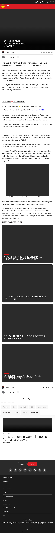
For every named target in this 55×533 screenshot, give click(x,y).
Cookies (5, 509)
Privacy (4, 502)
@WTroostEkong (19, 101)
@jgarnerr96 (6, 101)
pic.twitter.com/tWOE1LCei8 (31, 106)
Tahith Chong (7, 421)
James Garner (41, 416)
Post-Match (22, 416)
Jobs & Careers (7, 498)
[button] (8, 6)
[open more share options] (18, 57)
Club (31, 416)
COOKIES (27, 520)
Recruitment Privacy (8, 505)
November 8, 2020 (37, 110)
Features (5, 416)
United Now (34, 421)
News (16, 421)
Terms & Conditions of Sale (9, 517)
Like (14, 416)
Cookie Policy (41, 524)
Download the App (7, 486)
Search (25, 421)
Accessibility (6, 490)
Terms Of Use (6, 513)
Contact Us (5, 494)
